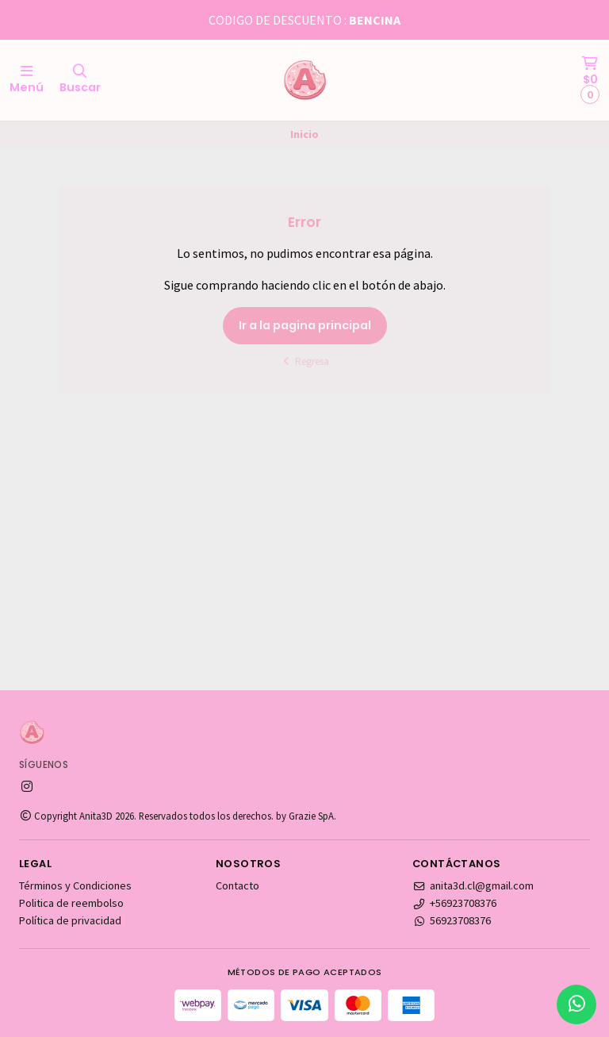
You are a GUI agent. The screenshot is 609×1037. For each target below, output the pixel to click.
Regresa (305, 361)
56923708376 (451, 920)
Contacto (237, 885)
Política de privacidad (70, 920)
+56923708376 (454, 902)
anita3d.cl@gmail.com (473, 885)
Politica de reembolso (71, 902)
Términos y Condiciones (75, 885)
